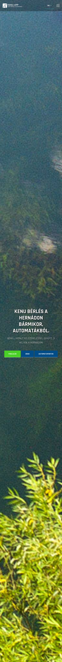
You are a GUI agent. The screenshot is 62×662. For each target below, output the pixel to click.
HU (48, 5)
